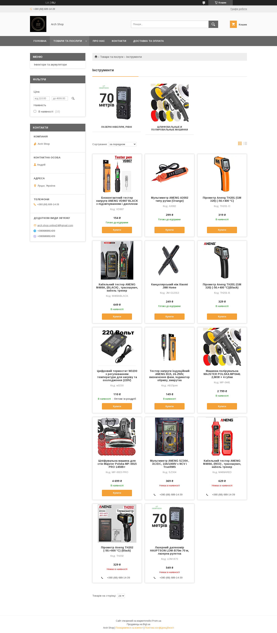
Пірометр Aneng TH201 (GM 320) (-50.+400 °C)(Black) (222, 286)
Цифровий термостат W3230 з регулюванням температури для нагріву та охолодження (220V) (117, 375)
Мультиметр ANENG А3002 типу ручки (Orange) (169, 199)
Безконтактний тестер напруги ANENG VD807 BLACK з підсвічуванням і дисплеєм (117, 200)
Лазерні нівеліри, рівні (116, 127)
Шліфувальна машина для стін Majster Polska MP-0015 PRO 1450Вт (117, 463)
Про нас (99, 41)
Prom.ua (156, 621)
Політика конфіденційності (159, 627)
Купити (117, 230)
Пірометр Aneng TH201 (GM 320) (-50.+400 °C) (222, 199)
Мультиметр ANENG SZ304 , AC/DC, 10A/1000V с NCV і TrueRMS (169, 463)
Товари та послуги (67, 41)
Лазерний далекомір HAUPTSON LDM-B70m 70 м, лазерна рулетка (169, 550)
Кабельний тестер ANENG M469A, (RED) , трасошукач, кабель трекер (222, 463)
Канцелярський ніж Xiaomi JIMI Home (169, 286)
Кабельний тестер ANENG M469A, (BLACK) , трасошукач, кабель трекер (117, 287)
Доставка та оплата (148, 41)
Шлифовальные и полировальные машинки (169, 128)
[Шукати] (213, 24)
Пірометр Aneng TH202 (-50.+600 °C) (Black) (117, 549)
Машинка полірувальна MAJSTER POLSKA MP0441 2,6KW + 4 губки (222, 374)
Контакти (119, 41)
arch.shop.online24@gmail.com (55, 225)
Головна (39, 41)
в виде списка (245, 144)
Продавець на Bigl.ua (138, 624)
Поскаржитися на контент (129, 627)
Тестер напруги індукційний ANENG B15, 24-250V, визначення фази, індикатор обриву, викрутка (169, 375)
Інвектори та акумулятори (50, 64)
